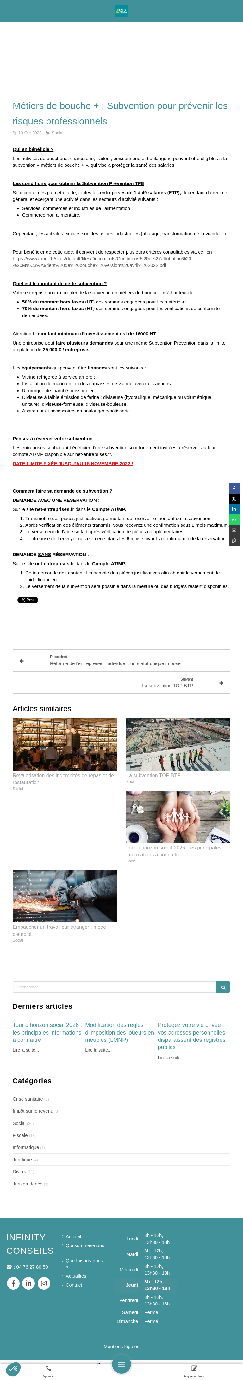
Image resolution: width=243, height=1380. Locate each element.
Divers (19, 1165)
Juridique (22, 1153)
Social (19, 1116)
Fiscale (20, 1128)
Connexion (225, 1358)
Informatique (26, 1140)
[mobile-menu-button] (121, 1364)
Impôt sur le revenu (33, 1104)
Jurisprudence (27, 1177)
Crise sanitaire (28, 1092)
